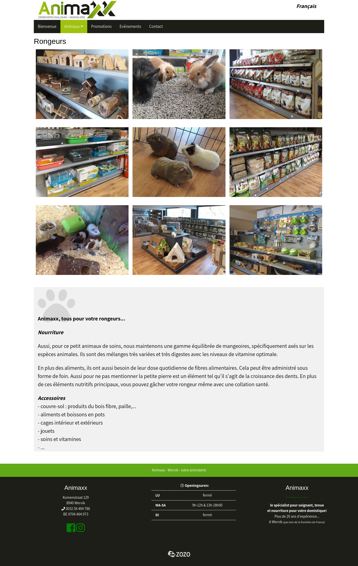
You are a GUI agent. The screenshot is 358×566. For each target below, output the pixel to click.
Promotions (101, 26)
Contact (156, 26)
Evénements (130, 26)
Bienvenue (47, 26)
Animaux (73, 26)
